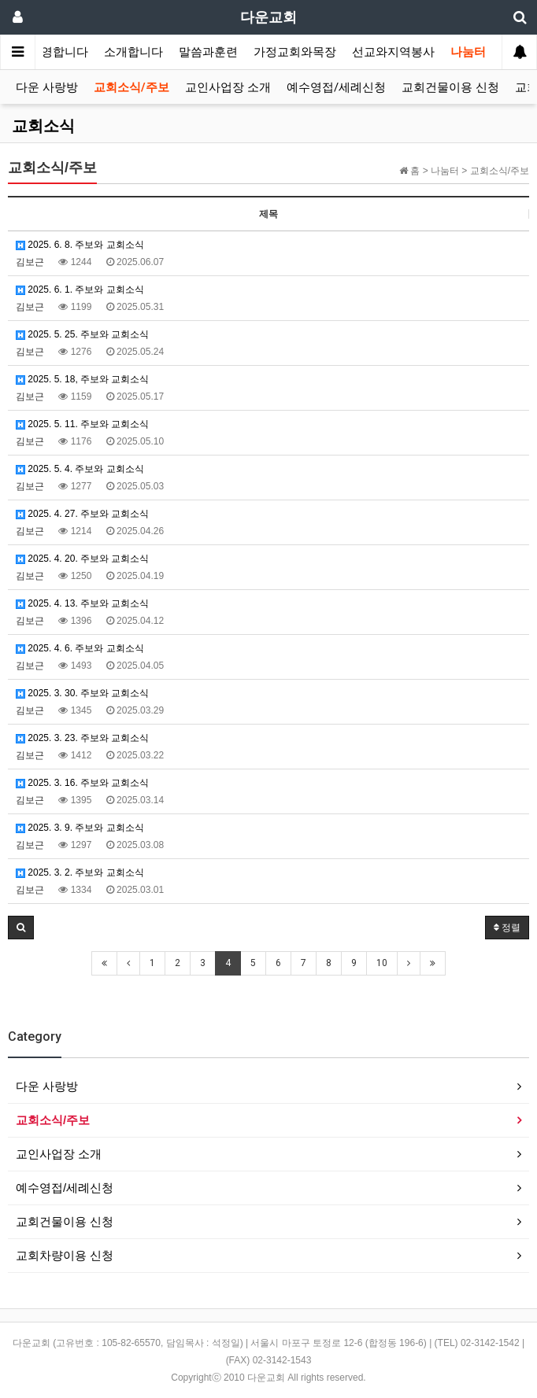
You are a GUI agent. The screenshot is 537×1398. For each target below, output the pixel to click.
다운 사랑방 (47, 87)
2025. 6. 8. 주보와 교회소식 (80, 244)
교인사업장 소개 (228, 87)
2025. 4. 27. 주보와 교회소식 (82, 513)
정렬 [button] (507, 927)
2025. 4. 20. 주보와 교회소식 (82, 558)
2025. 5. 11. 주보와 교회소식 (82, 424)
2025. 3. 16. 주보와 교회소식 (82, 782)
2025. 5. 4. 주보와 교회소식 (80, 468)
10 (381, 962)
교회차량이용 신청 (64, 1255)
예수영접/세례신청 (336, 87)
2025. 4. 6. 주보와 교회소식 (80, 648)
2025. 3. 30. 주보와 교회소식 (82, 693)
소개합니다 (133, 52)
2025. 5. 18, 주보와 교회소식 (82, 379)
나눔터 (468, 52)
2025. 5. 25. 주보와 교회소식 (82, 334)
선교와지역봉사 (393, 52)
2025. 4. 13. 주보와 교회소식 (82, 603)
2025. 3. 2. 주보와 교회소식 (80, 872)
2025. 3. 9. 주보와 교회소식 (80, 827)
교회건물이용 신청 (450, 87)
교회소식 (43, 125)
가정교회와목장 (295, 52)
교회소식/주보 (131, 87)
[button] (21, 927)
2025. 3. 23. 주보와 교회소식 (82, 737)
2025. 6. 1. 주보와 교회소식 (80, 289)
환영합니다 (58, 52)
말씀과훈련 (208, 52)
